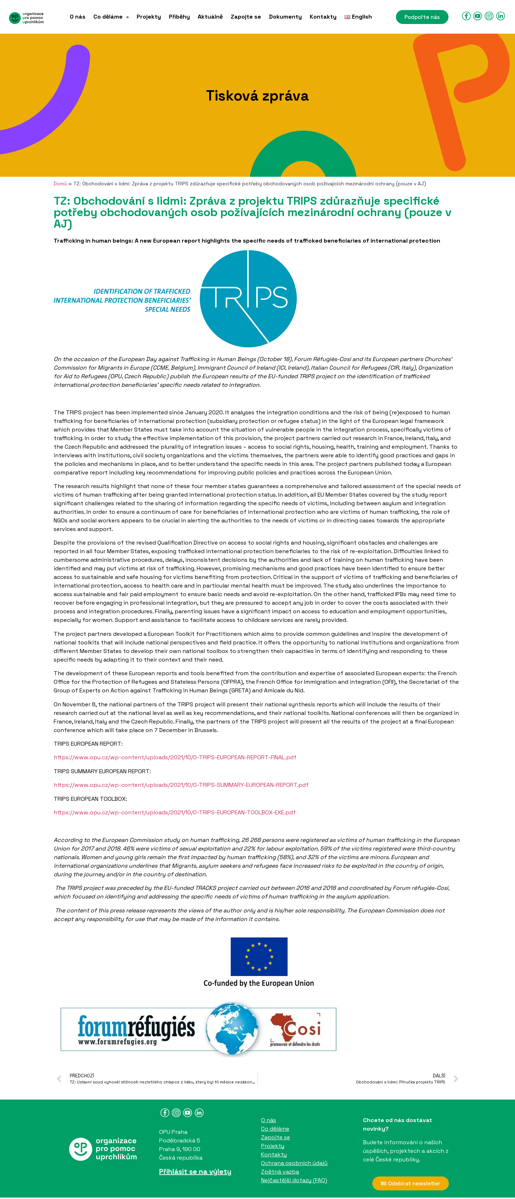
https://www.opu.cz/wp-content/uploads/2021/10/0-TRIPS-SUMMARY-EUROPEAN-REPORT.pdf (181, 785)
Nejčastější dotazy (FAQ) (294, 1180)
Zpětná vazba (280, 1171)
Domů (60, 184)
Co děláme (111, 17)
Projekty (149, 17)
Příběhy (179, 17)
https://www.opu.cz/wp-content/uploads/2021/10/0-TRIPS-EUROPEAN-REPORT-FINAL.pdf (175, 757)
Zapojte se (246, 17)
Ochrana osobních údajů (294, 1163)
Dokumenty (285, 17)
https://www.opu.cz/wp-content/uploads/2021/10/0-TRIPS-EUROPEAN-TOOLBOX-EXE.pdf (175, 812)
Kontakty (323, 17)
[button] (111, 17)
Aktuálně (210, 17)
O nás (77, 17)
